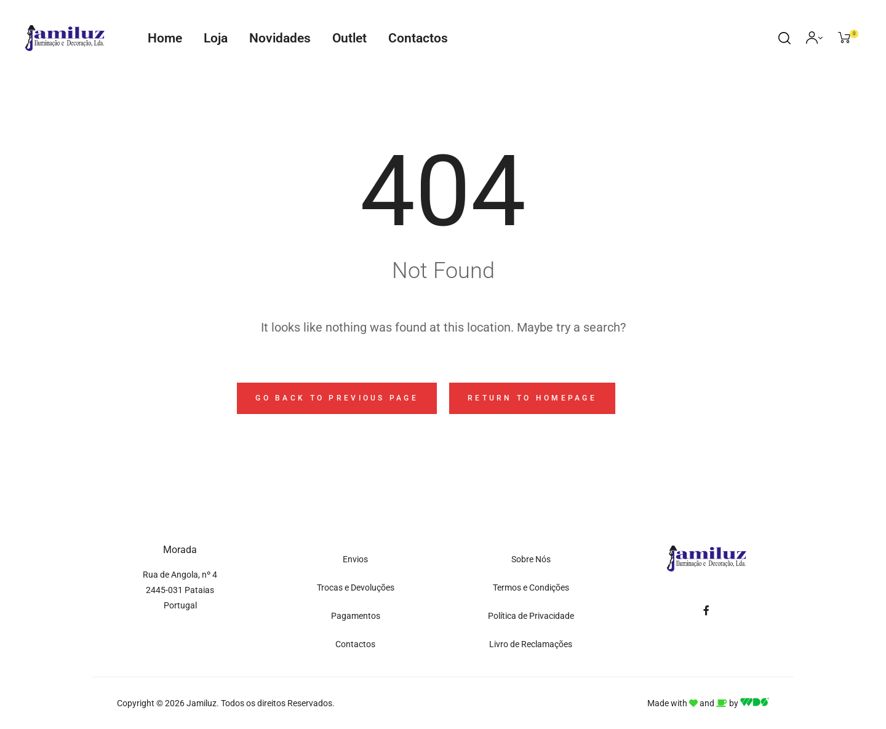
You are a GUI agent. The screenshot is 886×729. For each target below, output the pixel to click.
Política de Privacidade (531, 616)
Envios (355, 559)
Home (165, 38)
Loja (216, 38)
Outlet (349, 38)
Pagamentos (355, 616)
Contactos (418, 38)
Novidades (280, 38)
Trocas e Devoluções (355, 587)
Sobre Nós (531, 559)
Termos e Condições (531, 587)
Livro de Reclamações (530, 644)
